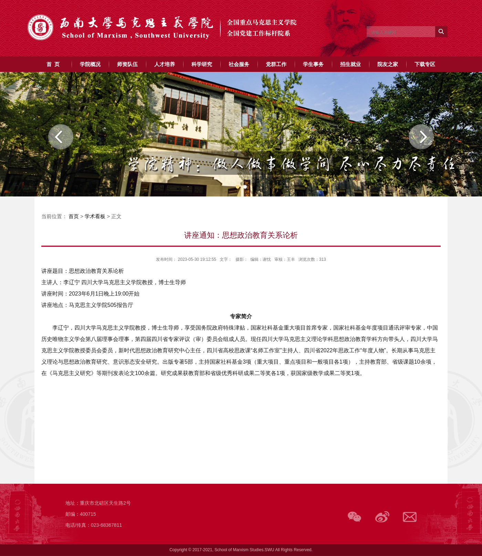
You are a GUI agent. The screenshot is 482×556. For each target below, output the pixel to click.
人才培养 (164, 64)
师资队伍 (127, 64)
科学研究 (201, 64)
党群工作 (276, 64)
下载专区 (425, 64)
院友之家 (387, 64)
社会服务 (239, 64)
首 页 (53, 64)
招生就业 (350, 64)
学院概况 (90, 64)
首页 (74, 216)
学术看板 (95, 216)
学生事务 (313, 64)
